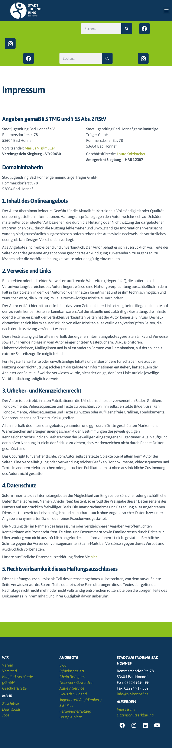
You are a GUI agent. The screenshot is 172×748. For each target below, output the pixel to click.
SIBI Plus (66, 705)
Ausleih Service (71, 688)
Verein (7, 665)
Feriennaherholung (75, 711)
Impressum (126, 709)
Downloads (11, 709)
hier (94, 557)
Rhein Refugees (72, 676)
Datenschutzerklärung (135, 715)
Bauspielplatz (70, 717)
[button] (166, 10)
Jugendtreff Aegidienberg (80, 699)
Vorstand (9, 671)
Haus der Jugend (73, 694)
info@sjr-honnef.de (133, 694)
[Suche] (126, 28)
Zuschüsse (10, 703)
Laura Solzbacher (131, 154)
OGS (62, 665)
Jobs (5, 715)
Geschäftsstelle (14, 688)
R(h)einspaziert (71, 671)
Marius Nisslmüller (40, 148)
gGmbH (8, 682)
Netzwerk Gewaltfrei (76, 682)
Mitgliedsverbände (17, 676)
